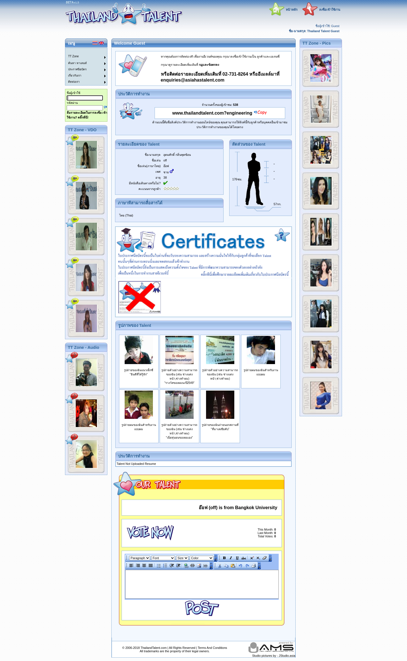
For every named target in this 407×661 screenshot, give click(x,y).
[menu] (82, 66)
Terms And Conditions (212, 647)
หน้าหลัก (292, 9)
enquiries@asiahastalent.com (192, 80)
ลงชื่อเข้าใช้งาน (329, 9)
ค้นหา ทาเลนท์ (77, 63)
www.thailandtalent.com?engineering (212, 113)
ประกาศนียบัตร (77, 69)
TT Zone (73, 56)
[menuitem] (82, 51)
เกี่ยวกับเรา (74, 75)
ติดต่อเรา (74, 81)
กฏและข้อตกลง (209, 64)
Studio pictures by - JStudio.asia (273, 655)
